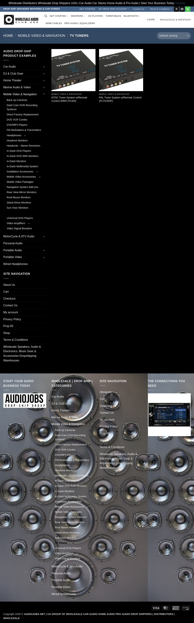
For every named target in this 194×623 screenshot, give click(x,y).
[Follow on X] (176, 9)
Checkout (9, 298)
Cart (6, 291)
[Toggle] (44, 67)
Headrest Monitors (17, 140)
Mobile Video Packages (20, 181)
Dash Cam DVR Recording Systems (22, 107)
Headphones (14, 135)
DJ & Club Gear (13, 73)
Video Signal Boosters (19, 228)
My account (10, 312)
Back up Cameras (17, 100)
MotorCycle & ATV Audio (18, 236)
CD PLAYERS (95, 16)
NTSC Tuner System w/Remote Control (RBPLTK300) (69, 99)
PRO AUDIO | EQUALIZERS (79, 23)
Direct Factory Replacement (23, 114)
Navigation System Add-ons (22, 187)
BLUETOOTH (132, 16)
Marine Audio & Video (17, 87)
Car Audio (9, 66)
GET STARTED (87, 9)
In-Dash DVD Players (19, 150)
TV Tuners (13, 212)
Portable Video (12, 257)
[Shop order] (174, 35)
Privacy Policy (12, 319)
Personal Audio (13, 243)
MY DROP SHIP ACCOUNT (114, 9)
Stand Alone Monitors (19, 202)
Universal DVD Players (20, 218)
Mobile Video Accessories (21, 176)
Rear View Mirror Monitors (22, 192)
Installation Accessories (20, 171)
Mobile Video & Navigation (41, 35)
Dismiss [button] (180, 3)
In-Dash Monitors (16, 161)
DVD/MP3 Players (17, 124)
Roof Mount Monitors (19, 197)
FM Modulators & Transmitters (24, 130)
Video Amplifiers (16, 223)
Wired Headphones (15, 263)
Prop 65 (8, 326)
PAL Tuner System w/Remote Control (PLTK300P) (120, 99)
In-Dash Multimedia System (22, 166)
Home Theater (12, 80)
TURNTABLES (113, 16)
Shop (6, 333)
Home (8, 35)
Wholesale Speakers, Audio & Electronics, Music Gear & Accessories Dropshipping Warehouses (22, 353)
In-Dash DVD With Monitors (22, 156)
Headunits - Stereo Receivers (23, 145)
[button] (151, 19)
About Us (9, 284)
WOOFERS (78, 16)
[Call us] (187, 9)
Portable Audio (12, 250)
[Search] (45, 16)
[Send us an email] (182, 9)
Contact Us (139, 9)
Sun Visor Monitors (17, 207)
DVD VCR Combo (17, 119)
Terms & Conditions (161, 9)
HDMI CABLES (54, 23)
